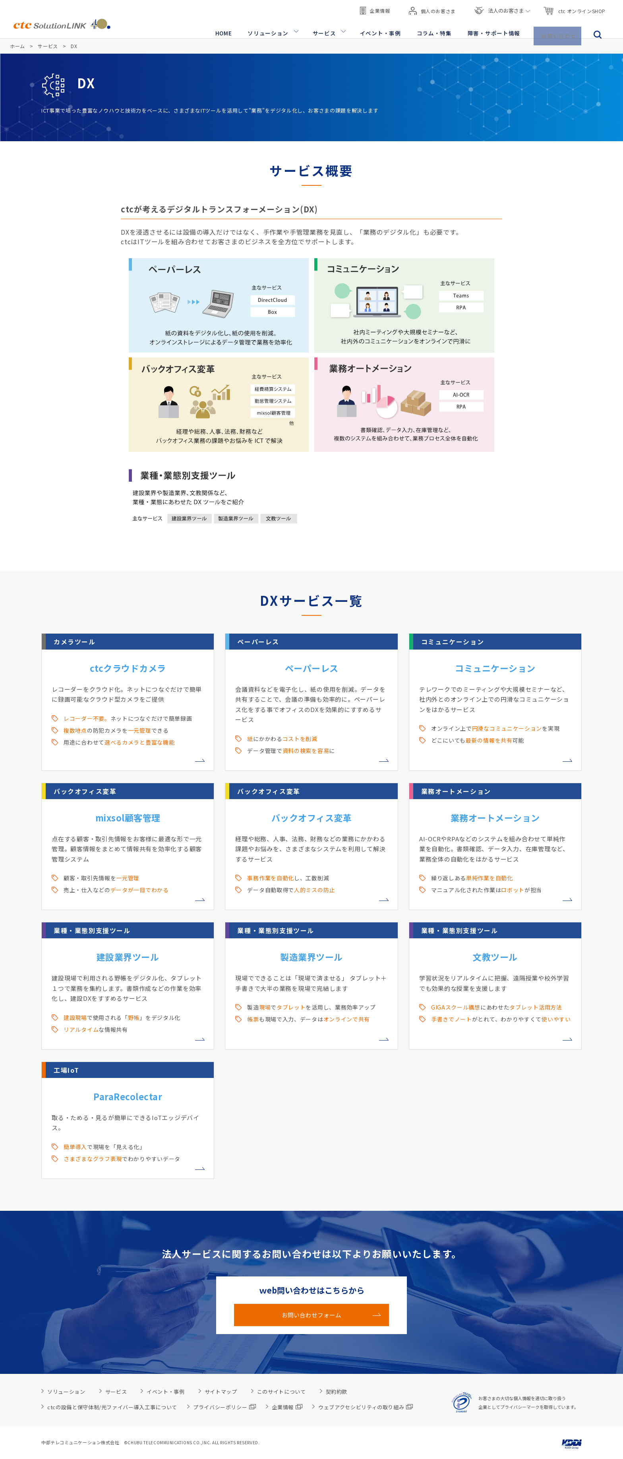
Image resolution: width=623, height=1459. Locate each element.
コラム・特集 (438, 28)
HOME (236, 28)
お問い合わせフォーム (311, 1315)
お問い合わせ (559, 28)
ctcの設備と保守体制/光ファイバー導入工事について (112, 1407)
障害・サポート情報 (496, 28)
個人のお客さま (432, 8)
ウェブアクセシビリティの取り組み (365, 1407)
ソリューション (279, 28)
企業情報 (375, 8)
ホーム (17, 46)
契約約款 (337, 1391)
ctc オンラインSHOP (574, 8)
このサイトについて (281, 1391)
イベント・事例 (386, 28)
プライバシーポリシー (224, 1407)
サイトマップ (221, 1391)
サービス (332, 28)
